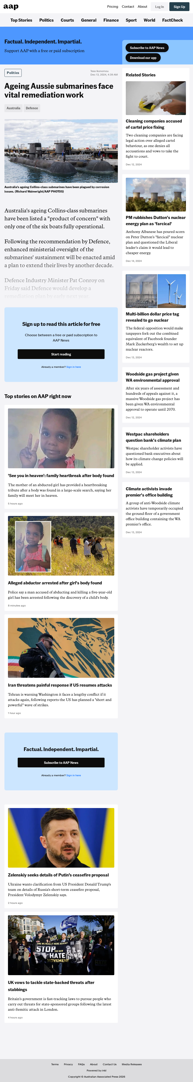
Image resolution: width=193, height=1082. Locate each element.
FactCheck (172, 20)
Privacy (68, 1064)
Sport (131, 20)
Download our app (143, 57)
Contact (128, 7)
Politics (46, 20)
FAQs (81, 1064)
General (88, 20)
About (142, 7)
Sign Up (179, 6)
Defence (32, 108)
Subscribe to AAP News (147, 47)
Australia (13, 108)
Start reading (61, 354)
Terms (55, 1064)
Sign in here (73, 366)
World (149, 20)
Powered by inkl (96, 1070)
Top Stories (21, 20)
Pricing (112, 7)
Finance (111, 20)
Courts (67, 20)
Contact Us (110, 1064)
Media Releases (132, 1064)
